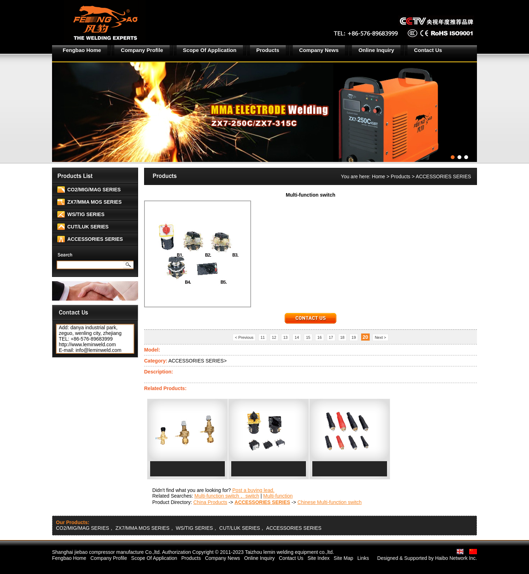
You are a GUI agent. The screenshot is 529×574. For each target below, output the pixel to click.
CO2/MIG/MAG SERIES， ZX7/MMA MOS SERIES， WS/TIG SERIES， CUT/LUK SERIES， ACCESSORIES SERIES (189, 528)
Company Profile (142, 50)
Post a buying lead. (253, 490)
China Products (210, 502)
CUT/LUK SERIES (88, 227)
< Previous (244, 337)
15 (308, 337)
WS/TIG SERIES (85, 214)
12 (274, 337)
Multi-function (277, 496)
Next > (380, 337)
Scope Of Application (210, 50)
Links (363, 558)
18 (342, 337)
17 (331, 337)
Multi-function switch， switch (226, 496)
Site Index (318, 558)
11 (263, 337)
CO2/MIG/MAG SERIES (94, 189)
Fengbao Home (82, 50)
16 (319, 337)
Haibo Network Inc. (456, 558)
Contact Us (428, 50)
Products (267, 50)
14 (297, 337)
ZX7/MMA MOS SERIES (94, 202)
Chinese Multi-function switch (329, 502)
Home (378, 176)
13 (285, 337)
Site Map (343, 558)
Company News (319, 50)
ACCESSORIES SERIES (95, 239)
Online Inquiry (376, 50)
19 (354, 337)
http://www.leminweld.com (87, 344)
